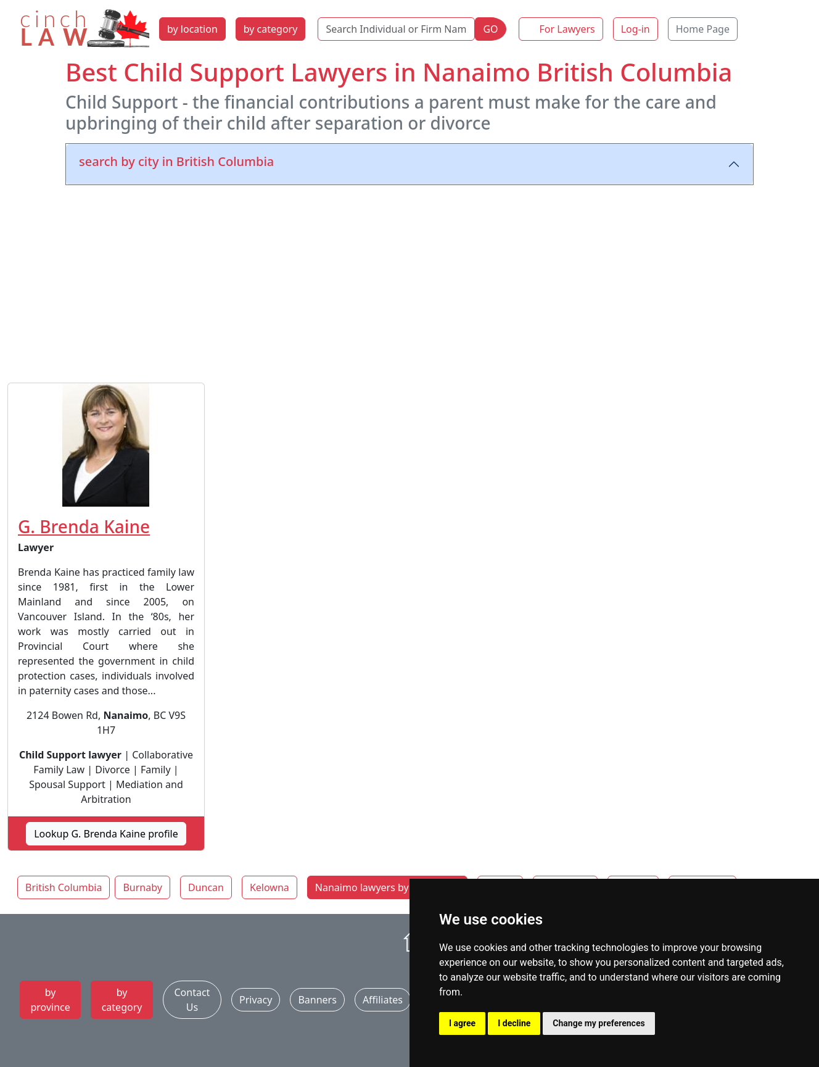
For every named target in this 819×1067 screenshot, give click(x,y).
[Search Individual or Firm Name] (396, 29)
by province (50, 1000)
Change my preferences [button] (598, 1023)
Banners (317, 1000)
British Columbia (63, 887)
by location (192, 29)
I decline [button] (514, 1023)
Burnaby (142, 887)
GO (490, 29)
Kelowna (269, 887)
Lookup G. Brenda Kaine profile (106, 834)
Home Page (703, 29)
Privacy (255, 1000)
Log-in (635, 29)
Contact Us (192, 1000)
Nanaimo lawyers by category (383, 887)
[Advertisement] (409, 281)
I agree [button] (462, 1023)
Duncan (206, 887)
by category (271, 29)
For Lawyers (567, 29)
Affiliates (383, 1000)
